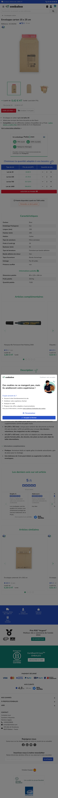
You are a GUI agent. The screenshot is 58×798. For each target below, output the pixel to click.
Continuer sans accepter (47, 377)
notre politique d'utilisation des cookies (34, 408)
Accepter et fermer (29, 418)
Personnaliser (29, 413)
